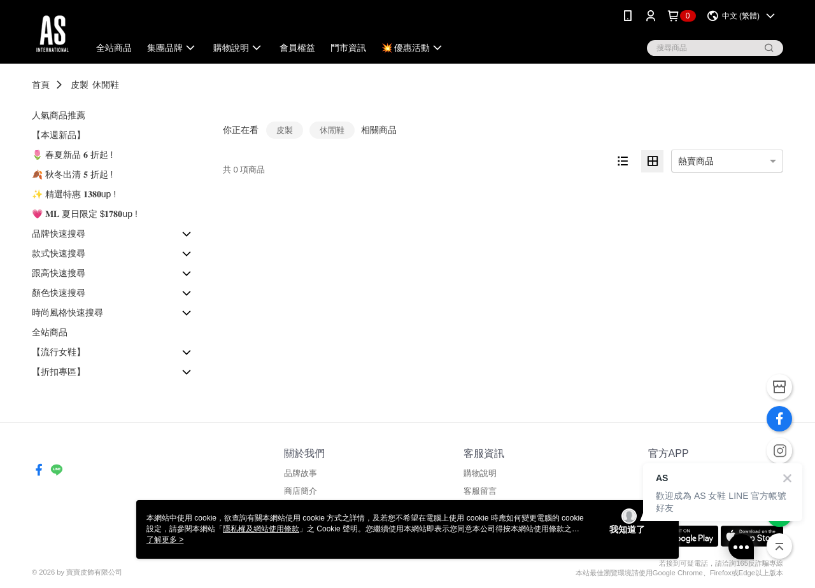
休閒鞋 (105, 85)
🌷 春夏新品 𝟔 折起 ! (72, 155)
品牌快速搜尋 (58, 233)
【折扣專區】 (58, 372)
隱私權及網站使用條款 (261, 528)
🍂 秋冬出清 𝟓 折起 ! (72, 174)
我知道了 (627, 529)
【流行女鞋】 (58, 352)
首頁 (41, 85)
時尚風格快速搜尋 (67, 312)
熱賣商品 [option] (696, 161)
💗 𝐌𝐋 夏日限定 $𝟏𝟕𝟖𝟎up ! (85, 214)
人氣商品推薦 (58, 115)
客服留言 (480, 491)
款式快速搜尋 (58, 253)
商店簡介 (300, 491)
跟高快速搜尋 (58, 273)
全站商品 (49, 332)
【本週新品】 (58, 135)
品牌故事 (300, 473)
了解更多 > (164, 539)
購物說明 (480, 473)
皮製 (80, 85)
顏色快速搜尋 (58, 293)
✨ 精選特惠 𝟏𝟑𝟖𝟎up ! (74, 194)
